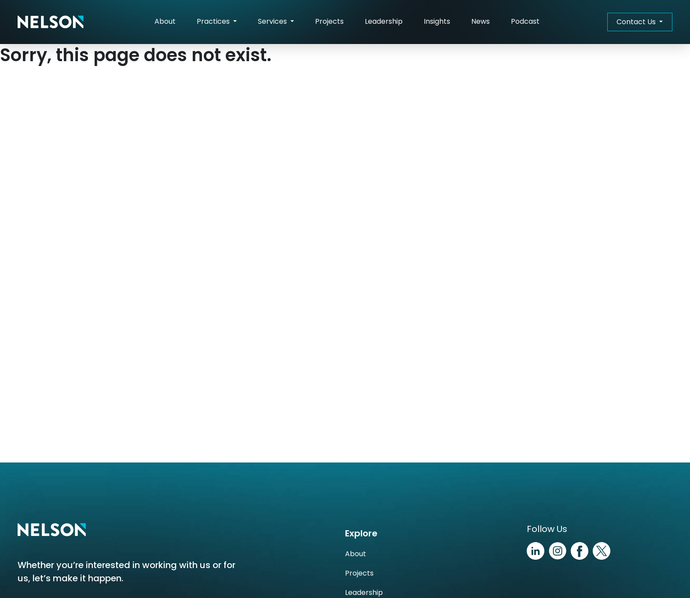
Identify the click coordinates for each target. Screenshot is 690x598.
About (165, 21)
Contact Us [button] (637, 22)
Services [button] (273, 21)
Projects (329, 21)
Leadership (384, 21)
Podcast (525, 21)
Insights (437, 21)
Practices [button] (214, 21)
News (480, 21)
